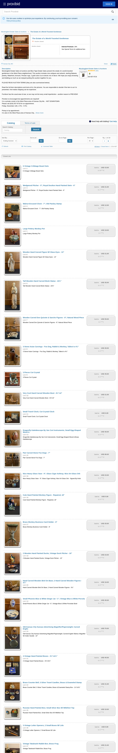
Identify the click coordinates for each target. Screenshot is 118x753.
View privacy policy (13, 21)
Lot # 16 (25, 476)
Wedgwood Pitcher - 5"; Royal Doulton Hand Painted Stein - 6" (49, 185)
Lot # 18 (25, 497)
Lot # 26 (25, 728)
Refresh (4, 145)
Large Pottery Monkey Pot (34, 229)
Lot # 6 (25, 254)
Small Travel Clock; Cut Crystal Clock (38, 412)
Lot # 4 (25, 206)
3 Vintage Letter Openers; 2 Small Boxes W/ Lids (43, 725)
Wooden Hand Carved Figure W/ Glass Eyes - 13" (43, 252)
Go (41, 141)
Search (36, 129)
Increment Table (46, 146)
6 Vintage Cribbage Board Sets (36, 166)
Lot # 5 (25, 283)
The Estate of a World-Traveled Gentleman (46, 32)
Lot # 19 (25, 556)
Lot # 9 (25, 375)
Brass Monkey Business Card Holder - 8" (40, 522)
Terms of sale (30, 123)
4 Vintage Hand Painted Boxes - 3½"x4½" (40, 656)
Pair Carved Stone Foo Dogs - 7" (36, 453)
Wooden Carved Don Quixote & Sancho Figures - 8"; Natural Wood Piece (53, 318)
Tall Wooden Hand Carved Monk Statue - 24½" (42, 281)
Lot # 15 (25, 455)
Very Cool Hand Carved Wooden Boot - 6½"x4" (42, 393)
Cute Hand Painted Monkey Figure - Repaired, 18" (43, 495)
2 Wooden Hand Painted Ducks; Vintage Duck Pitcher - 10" (47, 553)
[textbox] (13, 130)
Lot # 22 (25, 685)
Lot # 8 (25, 349)
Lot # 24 (25, 631)
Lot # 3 (25, 188)
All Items (97, 146)
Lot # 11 (25, 414)
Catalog (11, 123)
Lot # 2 (25, 168)
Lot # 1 (25, 231)
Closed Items (105, 146)
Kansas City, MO (7, 64)
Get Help (113, 121)
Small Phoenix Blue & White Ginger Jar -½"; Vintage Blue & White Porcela (54, 599)
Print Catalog (26, 145)
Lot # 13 (25, 435)
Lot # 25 (25, 710)
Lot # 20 (25, 585)
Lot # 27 (25, 746)
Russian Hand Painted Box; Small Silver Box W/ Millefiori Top (48, 708)
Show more (40, 113)
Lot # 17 (25, 524)
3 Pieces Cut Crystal (31, 372)
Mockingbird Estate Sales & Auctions (13, 32)
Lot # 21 (25, 658)
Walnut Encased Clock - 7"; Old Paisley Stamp (42, 204)
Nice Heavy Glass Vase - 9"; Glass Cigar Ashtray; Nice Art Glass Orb (51, 474)
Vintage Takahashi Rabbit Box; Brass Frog (41, 744)
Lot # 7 (25, 320)
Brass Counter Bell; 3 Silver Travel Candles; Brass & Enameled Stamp (52, 682)
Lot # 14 (25, 601)
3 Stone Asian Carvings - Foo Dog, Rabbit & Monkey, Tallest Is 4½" (51, 347)
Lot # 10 (25, 395)
